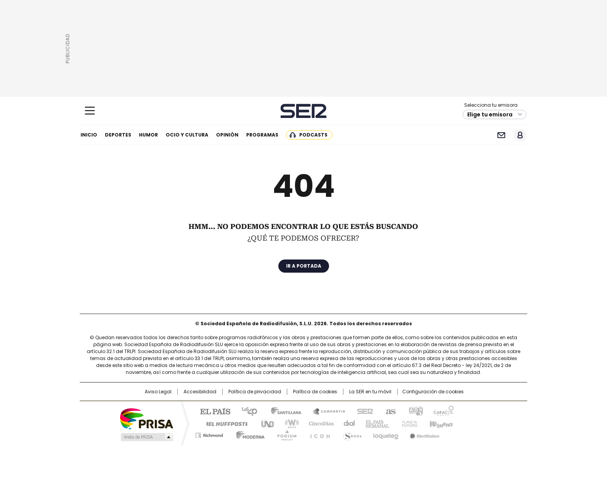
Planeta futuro (407, 423)
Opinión (227, 134)
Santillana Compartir (325, 410)
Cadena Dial (347, 423)
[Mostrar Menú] (90, 110)
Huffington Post (224, 423)
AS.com (389, 410)
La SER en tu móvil (370, 392)
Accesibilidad (199, 392)
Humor (148, 134)
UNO (264, 423)
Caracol (443, 410)
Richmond (209, 433)
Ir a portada (303, 266)
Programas (262, 134)
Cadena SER (304, 111)
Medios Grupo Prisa (146, 437)
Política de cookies (315, 392)
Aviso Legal (158, 392)
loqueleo (385, 433)
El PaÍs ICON (317, 433)
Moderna (248, 433)
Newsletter (501, 135)
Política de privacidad (254, 392)
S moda (351, 433)
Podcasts (313, 134)
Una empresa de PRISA (146, 418)
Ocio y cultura (187, 134)
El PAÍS (212, 410)
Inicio (89, 134)
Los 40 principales (246, 410)
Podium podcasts (284, 433)
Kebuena (440, 423)
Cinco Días (318, 423)
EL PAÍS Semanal (375, 423)
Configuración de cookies (433, 392)
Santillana (282, 410)
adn (414, 410)
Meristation (423, 433)
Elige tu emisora (490, 114)
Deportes (118, 134)
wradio (288, 423)
